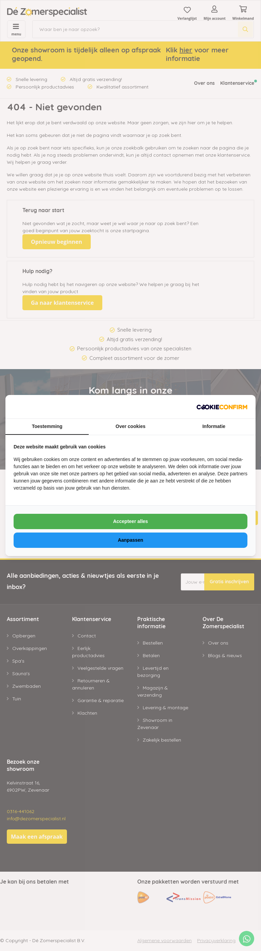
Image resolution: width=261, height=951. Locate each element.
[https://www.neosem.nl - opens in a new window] (221, 406)
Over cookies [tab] (130, 426)
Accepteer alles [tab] (130, 521)
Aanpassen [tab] (130, 540)
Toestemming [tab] (47, 426)
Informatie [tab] (213, 426)
